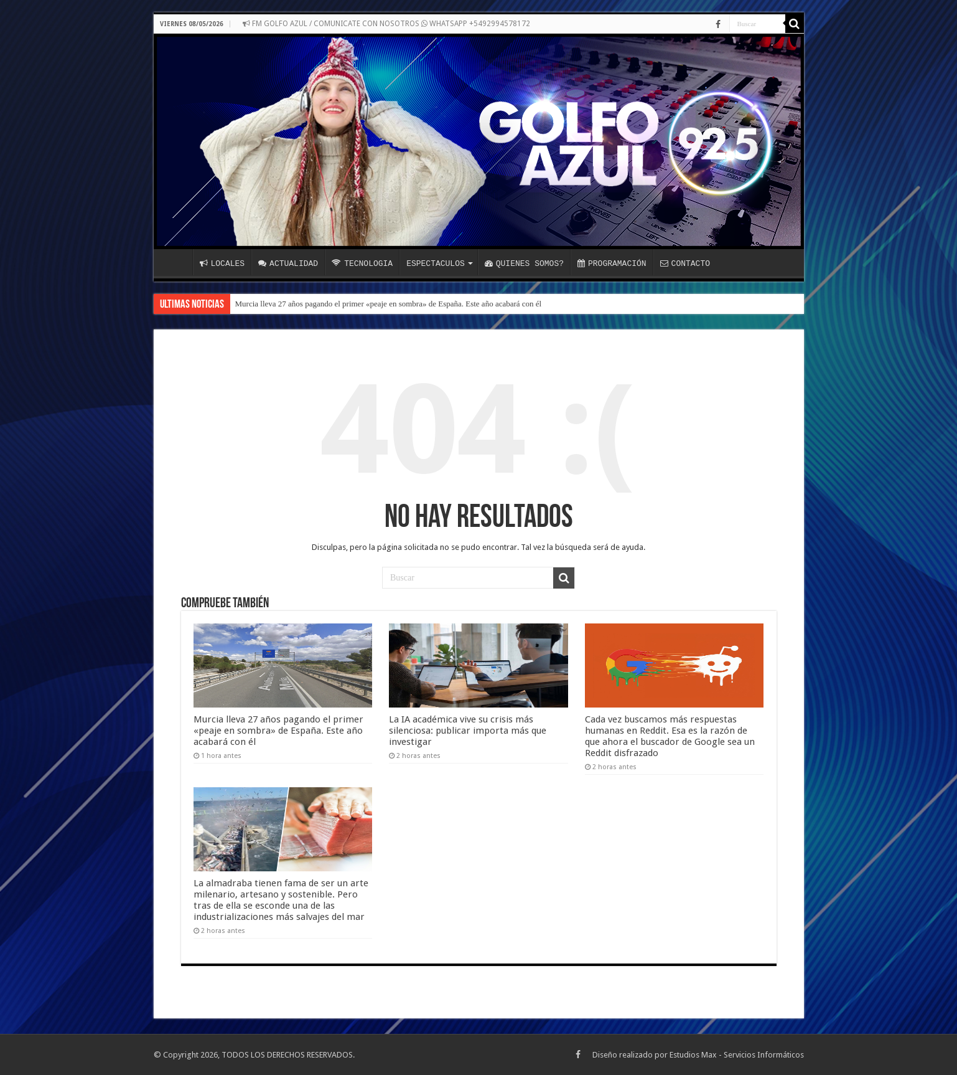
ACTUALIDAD (288, 263)
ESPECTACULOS (435, 263)
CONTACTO (685, 263)
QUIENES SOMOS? (524, 263)
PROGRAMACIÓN (612, 263)
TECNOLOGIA (362, 263)
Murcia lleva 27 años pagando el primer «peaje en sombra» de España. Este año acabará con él (388, 303)
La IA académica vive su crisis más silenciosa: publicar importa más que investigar (467, 730)
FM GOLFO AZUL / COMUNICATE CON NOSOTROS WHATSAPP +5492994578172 (386, 23)
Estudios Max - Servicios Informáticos (737, 1054)
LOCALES (222, 263)
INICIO (176, 262)
